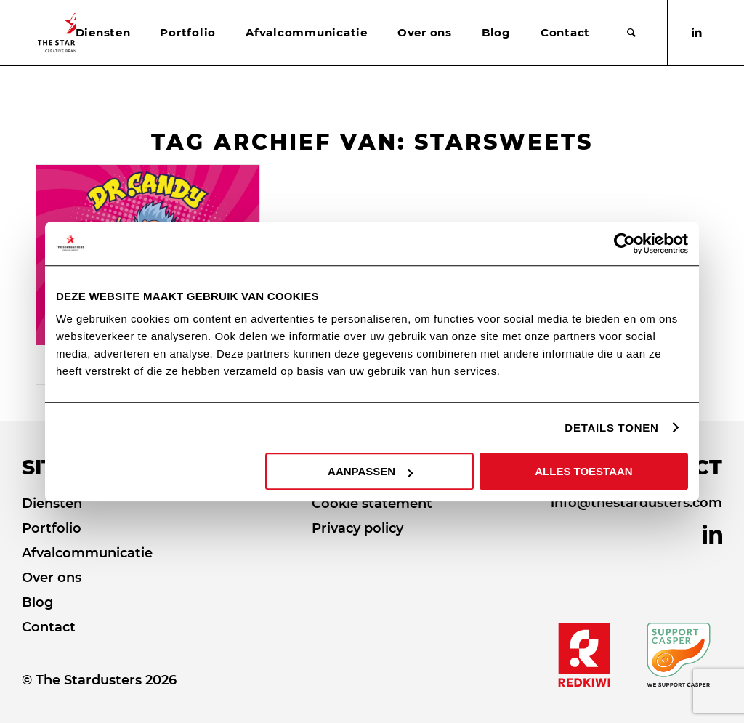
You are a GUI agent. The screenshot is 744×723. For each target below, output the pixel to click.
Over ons (51, 578)
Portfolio (51, 528)
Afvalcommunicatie (87, 553)
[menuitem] (103, 32)
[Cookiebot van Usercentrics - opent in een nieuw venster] (624, 243)
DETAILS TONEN (611, 427)
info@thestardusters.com (636, 503)
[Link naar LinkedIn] (697, 33)
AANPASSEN (370, 471)
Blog (37, 602)
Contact (49, 627)
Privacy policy (357, 528)
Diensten (52, 504)
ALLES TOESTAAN (583, 471)
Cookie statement (372, 504)
